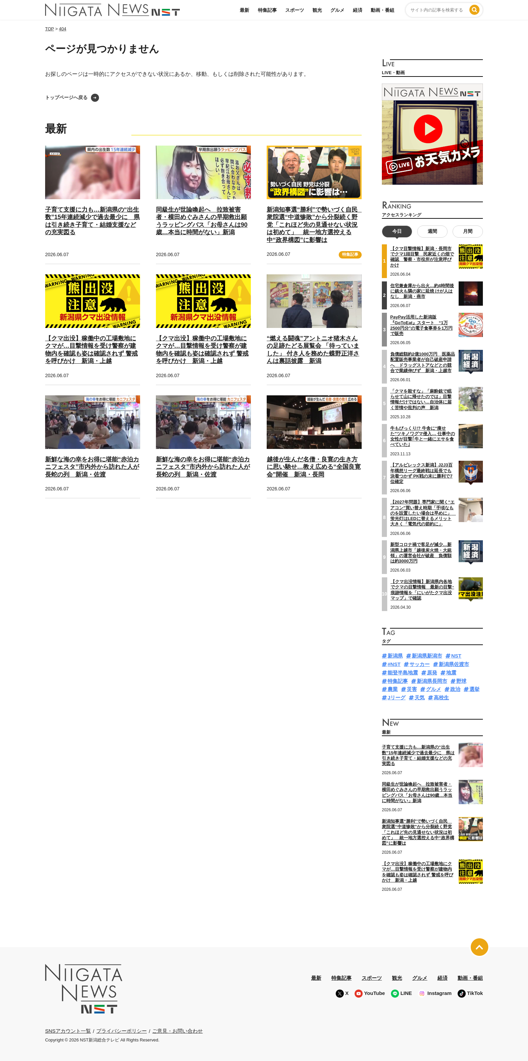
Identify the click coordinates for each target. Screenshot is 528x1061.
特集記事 (267, 10)
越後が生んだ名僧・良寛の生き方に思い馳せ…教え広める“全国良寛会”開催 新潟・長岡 (314, 467)
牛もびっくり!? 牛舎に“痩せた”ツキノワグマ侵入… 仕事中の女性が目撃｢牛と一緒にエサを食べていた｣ (422, 436)
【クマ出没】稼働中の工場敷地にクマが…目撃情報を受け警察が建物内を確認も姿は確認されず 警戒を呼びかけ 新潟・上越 (417, 872)
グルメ (337, 10)
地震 (451, 672)
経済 (357, 10)
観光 (317, 10)
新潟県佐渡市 (454, 664)
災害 (412, 689)
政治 (455, 689)
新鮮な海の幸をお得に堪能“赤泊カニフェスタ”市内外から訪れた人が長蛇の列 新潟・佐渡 (92, 467)
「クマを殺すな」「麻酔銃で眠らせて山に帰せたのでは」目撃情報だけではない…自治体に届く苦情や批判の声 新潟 (421, 399)
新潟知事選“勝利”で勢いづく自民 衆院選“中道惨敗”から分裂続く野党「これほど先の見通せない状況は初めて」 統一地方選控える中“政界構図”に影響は (315, 224)
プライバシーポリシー (121, 1030)
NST (456, 656)
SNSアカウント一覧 (68, 1031)
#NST (394, 664)
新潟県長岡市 (432, 681)
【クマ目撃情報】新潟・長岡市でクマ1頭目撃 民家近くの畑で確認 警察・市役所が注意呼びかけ (422, 257)
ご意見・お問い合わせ (177, 1030)
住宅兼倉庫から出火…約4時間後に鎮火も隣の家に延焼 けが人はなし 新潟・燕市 (422, 291)
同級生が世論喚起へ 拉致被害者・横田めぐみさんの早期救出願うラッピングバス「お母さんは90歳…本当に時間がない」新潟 (417, 792)
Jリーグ (396, 697)
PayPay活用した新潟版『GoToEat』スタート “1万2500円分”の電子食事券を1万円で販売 (421, 325)
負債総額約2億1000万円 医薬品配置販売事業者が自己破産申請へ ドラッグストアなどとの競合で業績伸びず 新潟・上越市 (422, 362)
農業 (393, 689)
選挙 (474, 689)
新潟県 (395, 656)
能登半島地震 (403, 672)
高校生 (441, 697)
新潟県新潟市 (427, 656)
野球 (461, 681)
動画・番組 (382, 10)
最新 (244, 10)
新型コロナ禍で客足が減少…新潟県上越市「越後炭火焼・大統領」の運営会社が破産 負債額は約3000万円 (421, 553)
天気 (420, 697)
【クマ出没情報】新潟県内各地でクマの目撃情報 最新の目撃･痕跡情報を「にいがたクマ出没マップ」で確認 (422, 590)
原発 (432, 672)
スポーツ (294, 10)
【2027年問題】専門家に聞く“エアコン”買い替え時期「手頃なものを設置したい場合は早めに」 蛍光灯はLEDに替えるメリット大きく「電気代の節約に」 (423, 512)
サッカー (419, 664)
